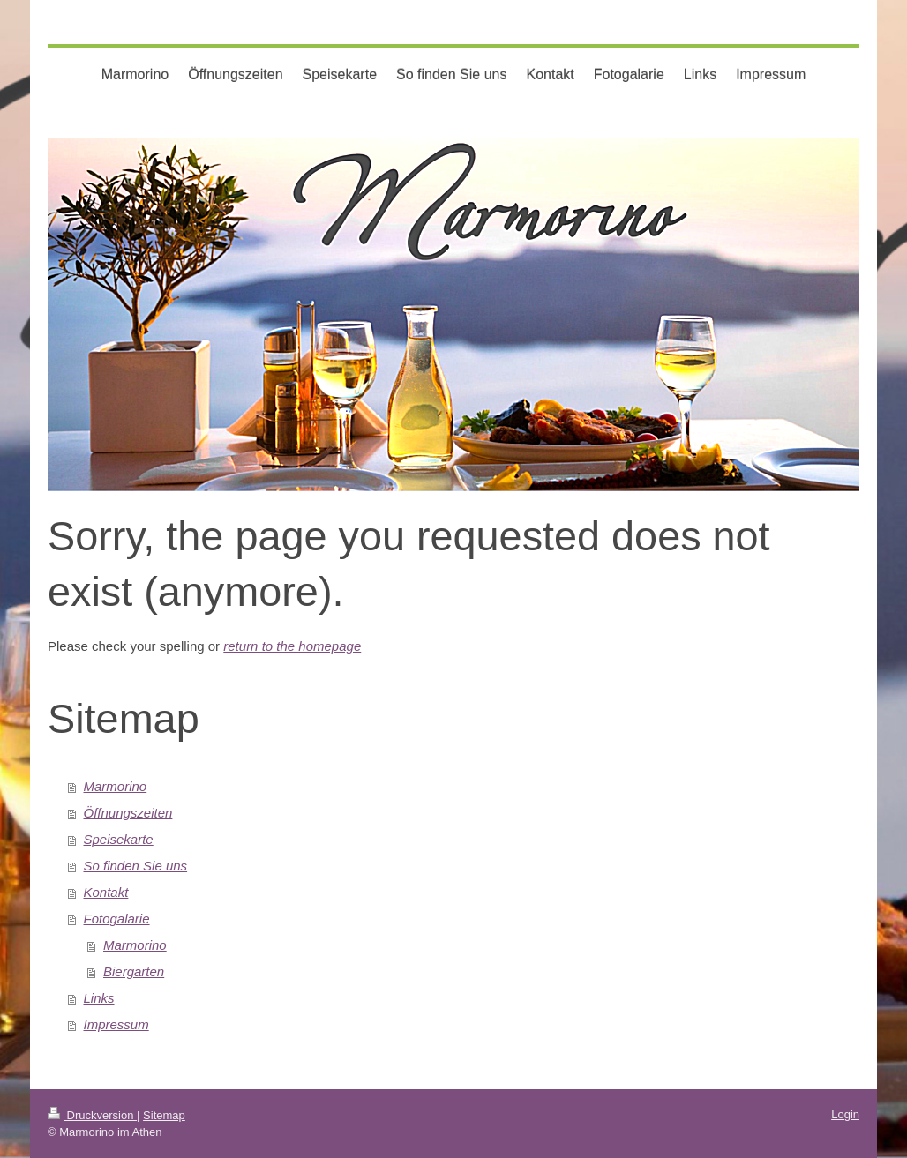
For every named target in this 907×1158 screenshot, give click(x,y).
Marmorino (115, 786)
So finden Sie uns (136, 865)
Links (99, 997)
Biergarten (133, 971)
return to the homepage (292, 646)
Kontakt (106, 892)
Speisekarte (119, 839)
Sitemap (164, 1115)
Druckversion (92, 1115)
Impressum (116, 1024)
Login (845, 1114)
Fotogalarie (117, 918)
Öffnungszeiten (128, 812)
